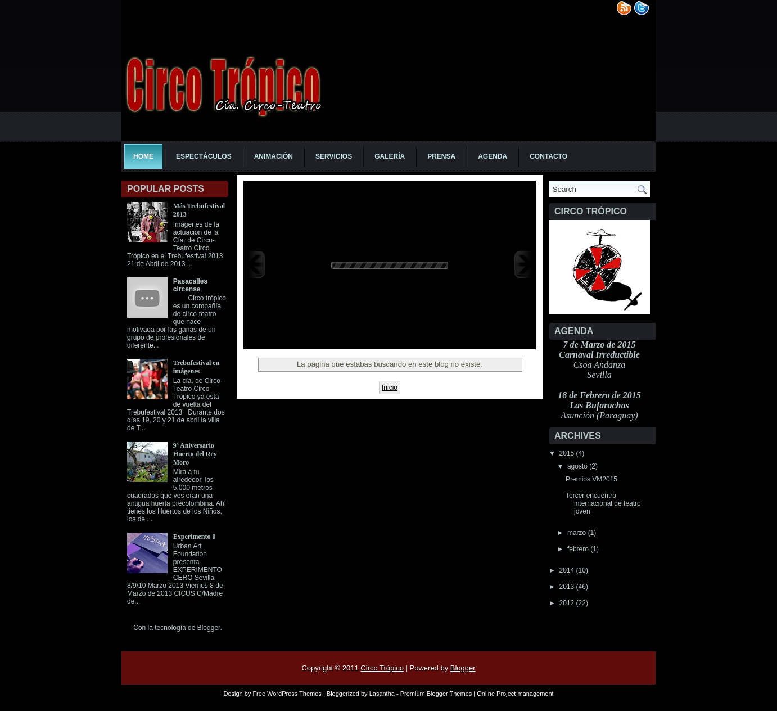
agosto (578, 466)
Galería (389, 156)
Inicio (389, 388)
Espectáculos (204, 156)
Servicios (333, 156)
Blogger (208, 628)
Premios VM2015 (591, 479)
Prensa (441, 156)
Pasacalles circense (190, 285)
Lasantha (382, 693)
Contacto (548, 156)
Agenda (492, 156)
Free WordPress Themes (286, 693)
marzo (577, 533)
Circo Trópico (382, 668)
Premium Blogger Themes (436, 693)
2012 (567, 603)
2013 (567, 587)
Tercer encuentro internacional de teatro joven (603, 503)
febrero (578, 549)
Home (143, 156)
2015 (567, 453)
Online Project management (515, 693)
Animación (273, 156)
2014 (567, 570)
